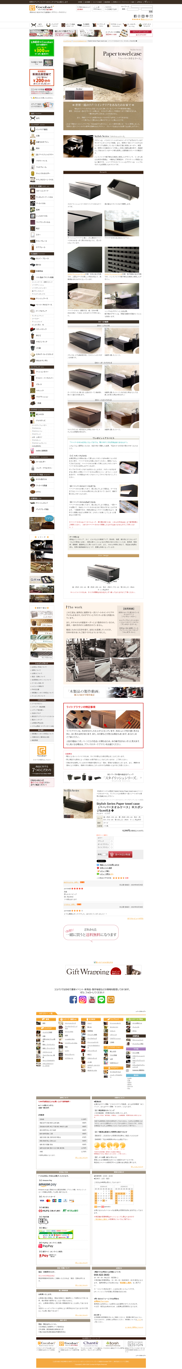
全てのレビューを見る (135, 918)
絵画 (66, 1035)
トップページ (67, 41)
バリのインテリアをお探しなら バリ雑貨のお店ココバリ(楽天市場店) (68, 1349)
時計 (66, 1047)
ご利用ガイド (116, 2)
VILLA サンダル (92, 1070)
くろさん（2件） (70, 904)
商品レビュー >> (147, 19)
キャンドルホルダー (49, 1060)
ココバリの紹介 (97, 2)
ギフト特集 (135, 1052)
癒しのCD (113, 1051)
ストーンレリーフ (70, 1023)
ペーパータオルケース (80, 41)
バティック (113, 1034)
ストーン (130, 1086)
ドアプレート (69, 1058)
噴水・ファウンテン (49, 1044)
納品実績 (107, 2)
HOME (80, 2)
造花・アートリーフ (49, 1048)
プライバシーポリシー (79, 1361)
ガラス (129, 1084)
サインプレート (70, 1054)
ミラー (67, 1050)
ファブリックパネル (71, 1043)
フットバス (135, 1027)
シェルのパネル (70, 1039)
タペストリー (114, 1027)
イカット (112, 1031)
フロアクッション (115, 1038)
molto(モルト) (114, 1062)
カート (148, 2)
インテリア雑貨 (47, 1032)
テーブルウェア (92, 1038)
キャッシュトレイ (137, 1040)
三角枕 (112, 1042)
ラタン (129, 1082)
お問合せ (139, 2)
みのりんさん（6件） (71, 882)
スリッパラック (92, 1050)
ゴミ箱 (89, 1062)
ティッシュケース (92, 1042)
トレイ (89, 1023)
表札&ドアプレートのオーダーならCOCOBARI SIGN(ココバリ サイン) (135, 1349)
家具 (44, 1023)
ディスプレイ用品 (137, 1043)
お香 (111, 1059)
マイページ (125, 2)
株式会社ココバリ (119, 1361)
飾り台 (89, 1027)
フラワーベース (47, 1052)
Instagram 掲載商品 (138, 1070)
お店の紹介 (57, 1361)
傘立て (89, 1054)
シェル (129, 1078)
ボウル (134, 1031)
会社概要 (87, 2)
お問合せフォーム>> (101, 1301)
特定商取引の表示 (66, 1361)
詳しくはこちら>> (81, 1157)
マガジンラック (92, 1058)
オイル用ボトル (137, 1023)
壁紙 (127, 1361)
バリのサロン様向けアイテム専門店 (113, 1348)
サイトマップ (91, 1361)
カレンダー (118, 1211)
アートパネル (69, 1031)
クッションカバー (115, 1023)
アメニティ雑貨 (92, 1034)
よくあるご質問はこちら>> (134, 1327)
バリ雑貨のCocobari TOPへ (104, 1361)
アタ (128, 1080)
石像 (44, 1036)
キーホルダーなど (115, 1071)
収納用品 (90, 1031)
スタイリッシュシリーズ (76, 274)
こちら (139, 1319)
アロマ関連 (113, 1055)
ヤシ (128, 1088)
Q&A (132, 2)
